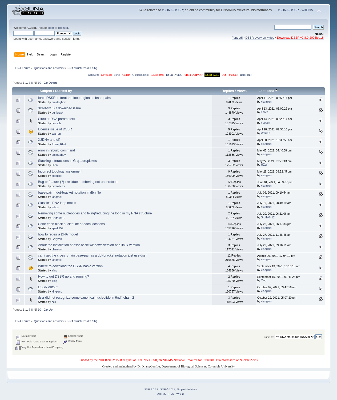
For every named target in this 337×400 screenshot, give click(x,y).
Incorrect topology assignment (60, 171)
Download (106, 74)
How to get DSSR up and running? (63, 276)
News (117, 74)
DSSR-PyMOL (174, 74)
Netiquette (93, 74)
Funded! (237, 37)
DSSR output (48, 287)
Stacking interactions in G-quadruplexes (67, 161)
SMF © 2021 (167, 389)
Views (242, 91)
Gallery (126, 74)
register (63, 27)
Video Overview (193, 74)
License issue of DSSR (55, 129)
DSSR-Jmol (157, 74)
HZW (55, 165)
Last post (268, 91)
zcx (54, 301)
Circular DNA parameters (56, 119)
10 (39, 82)
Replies (228, 91)
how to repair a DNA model (58, 234)
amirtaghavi (59, 102)
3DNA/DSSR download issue (59, 108)
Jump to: (269, 336)
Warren (56, 133)
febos (55, 207)
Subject (45, 91)
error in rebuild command (56, 150)
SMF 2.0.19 (151, 389)
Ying (54, 270)
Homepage (245, 74)
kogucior (57, 175)
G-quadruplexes (140, 74)
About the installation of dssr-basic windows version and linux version (89, 245)
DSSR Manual (229, 74)
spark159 (57, 228)
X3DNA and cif (49, 140)
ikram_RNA (59, 144)
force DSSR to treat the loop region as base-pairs (74, 98)
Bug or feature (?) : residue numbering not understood (78, 182)
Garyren (57, 239)
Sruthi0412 (58, 217)
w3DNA (307, 10)
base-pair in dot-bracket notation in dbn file (69, 192)
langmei (57, 196)
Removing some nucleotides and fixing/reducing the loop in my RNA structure (95, 213)
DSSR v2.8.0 (212, 74)
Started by (63, 91)
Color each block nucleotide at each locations (71, 224)
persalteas (58, 186)
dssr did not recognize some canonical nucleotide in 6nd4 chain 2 (86, 297)
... (27, 82)
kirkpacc (57, 291)
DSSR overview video (259, 37)
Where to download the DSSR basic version (70, 266)
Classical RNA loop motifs (57, 203)
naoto (264, 112)
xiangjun (266, 101)
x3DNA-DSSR (172, 10)
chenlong (57, 249)
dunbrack (57, 112)
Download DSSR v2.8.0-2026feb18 (300, 37)
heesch (56, 123)
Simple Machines (186, 389)
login (51, 27)
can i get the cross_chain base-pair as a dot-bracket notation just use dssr (92, 255)
